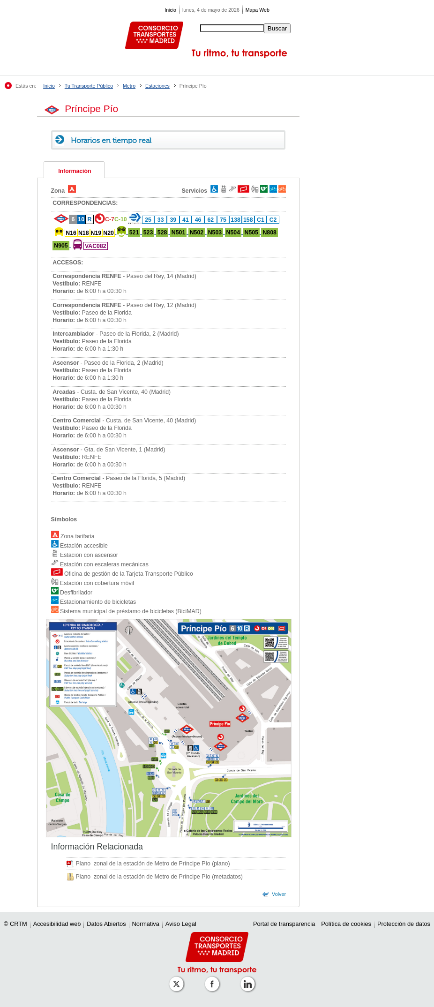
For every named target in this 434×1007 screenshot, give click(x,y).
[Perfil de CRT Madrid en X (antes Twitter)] (178, 979)
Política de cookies (346, 923)
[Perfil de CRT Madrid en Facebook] (214, 979)
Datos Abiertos (106, 923)
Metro (129, 86)
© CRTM (15, 923)
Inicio (170, 10)
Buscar (277, 28)
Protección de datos (403, 923)
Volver (279, 894)
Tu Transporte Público (89, 86)
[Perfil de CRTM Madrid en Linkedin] (249, 979)
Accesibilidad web (57, 923)
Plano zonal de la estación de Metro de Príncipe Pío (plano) (153, 863)
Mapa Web (257, 10)
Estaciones (157, 86)
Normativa (145, 923)
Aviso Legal (180, 923)
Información (74, 171)
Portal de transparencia (284, 923)
